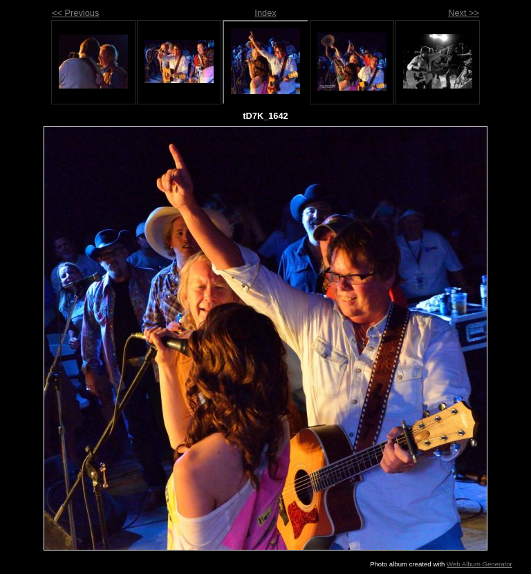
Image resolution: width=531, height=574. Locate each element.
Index (265, 13)
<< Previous (75, 13)
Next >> (463, 13)
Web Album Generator (479, 564)
